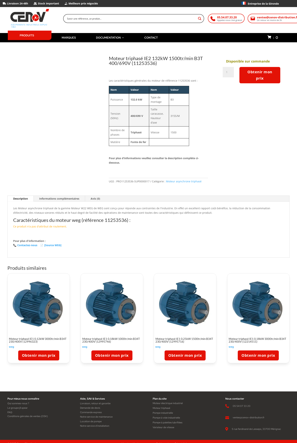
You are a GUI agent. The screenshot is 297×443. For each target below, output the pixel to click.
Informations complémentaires (59, 198)
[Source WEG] (50, 245)
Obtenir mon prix (259, 75)
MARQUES (69, 38)
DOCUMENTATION (110, 38)
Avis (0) (95, 198)
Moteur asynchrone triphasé (184, 181)
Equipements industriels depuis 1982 (29, 25)
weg (11, 346)
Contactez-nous (25, 245)
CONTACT (151, 38)
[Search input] (131, 18)
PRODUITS (27, 35)
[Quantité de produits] (228, 72)
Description (20, 198)
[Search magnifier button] (199, 18)
